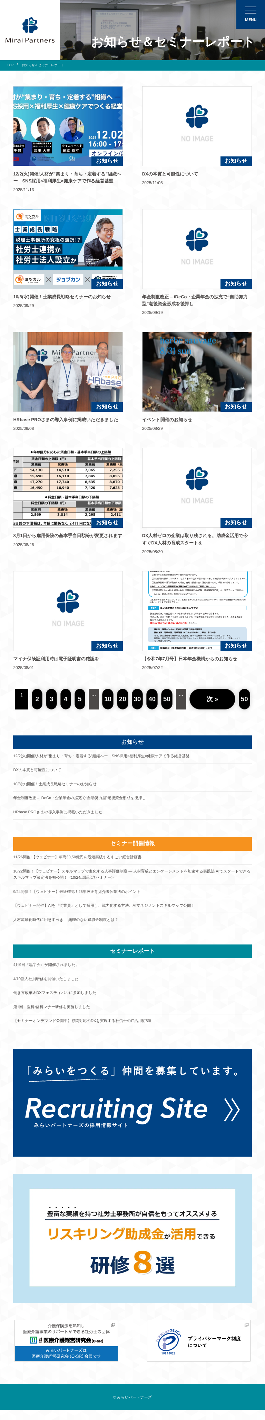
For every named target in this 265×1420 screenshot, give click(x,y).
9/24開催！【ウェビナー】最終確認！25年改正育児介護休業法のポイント (82, 896)
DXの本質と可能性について (39, 771)
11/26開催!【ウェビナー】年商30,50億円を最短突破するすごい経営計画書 (82, 860)
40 (153, 699)
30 (139, 699)
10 (108, 699)
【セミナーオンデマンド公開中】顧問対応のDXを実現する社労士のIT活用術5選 (88, 1029)
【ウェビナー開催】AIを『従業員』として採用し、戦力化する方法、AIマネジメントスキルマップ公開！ (111, 910)
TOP (10, 65)
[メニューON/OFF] (250, 14)
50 (169, 699)
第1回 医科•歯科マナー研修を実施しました (54, 1014)
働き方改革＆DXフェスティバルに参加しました (58, 1000)
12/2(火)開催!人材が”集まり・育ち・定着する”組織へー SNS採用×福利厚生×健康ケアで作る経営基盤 (108, 756)
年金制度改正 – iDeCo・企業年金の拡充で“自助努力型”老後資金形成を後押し (84, 800)
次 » (213, 699)
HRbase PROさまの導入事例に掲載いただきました (61, 814)
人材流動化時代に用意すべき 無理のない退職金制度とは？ (70, 925)
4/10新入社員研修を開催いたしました (48, 985)
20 (124, 699)
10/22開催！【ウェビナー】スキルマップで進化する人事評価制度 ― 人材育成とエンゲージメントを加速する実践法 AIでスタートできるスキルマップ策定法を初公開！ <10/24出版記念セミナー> (130, 878)
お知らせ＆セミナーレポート (46, 65)
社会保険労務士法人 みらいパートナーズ (30, 30)
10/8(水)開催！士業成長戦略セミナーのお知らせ (58, 785)
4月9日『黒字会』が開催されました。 (49, 971)
